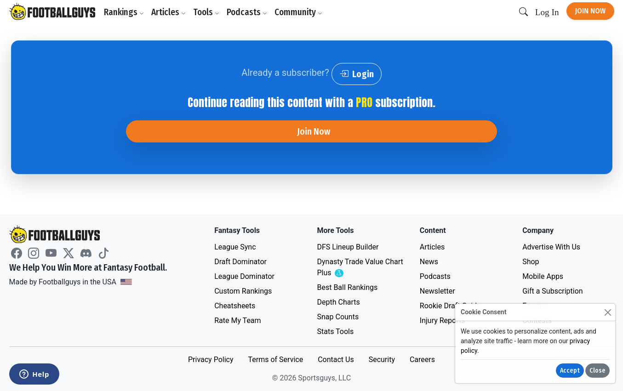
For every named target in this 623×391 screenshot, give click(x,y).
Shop (530, 261)
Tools (206, 12)
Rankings (124, 12)
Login (356, 73)
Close (597, 370)
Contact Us (336, 359)
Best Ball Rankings (347, 287)
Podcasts (247, 12)
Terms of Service (275, 359)
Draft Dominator (240, 261)
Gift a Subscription (552, 291)
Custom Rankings (243, 291)
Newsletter (437, 291)
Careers (422, 359)
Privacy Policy (211, 359)
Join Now (590, 10)
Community (298, 12)
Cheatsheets (234, 305)
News (429, 261)
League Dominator (244, 276)
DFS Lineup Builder (347, 247)
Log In (547, 12)
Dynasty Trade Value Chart (360, 267)
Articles (168, 12)
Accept (570, 370)
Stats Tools (335, 331)
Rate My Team (237, 320)
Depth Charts (338, 302)
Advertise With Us (551, 247)
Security (382, 359)
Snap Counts (338, 316)
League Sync (235, 247)
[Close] (607, 312)
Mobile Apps (542, 276)
